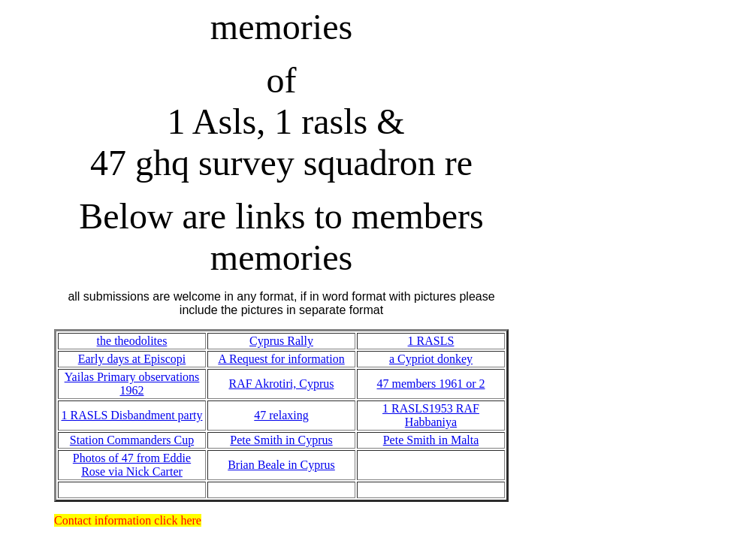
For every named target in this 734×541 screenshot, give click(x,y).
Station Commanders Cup (132, 440)
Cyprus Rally (281, 340)
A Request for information (281, 358)
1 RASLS (431, 340)
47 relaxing (281, 415)
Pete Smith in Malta (431, 440)
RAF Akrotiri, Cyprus (281, 383)
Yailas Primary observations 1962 (132, 383)
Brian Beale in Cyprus (281, 464)
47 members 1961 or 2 (431, 383)
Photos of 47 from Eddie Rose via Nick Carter (132, 465)
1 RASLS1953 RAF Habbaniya (430, 415)
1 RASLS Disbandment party (132, 415)
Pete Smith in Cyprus (281, 440)
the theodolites (132, 340)
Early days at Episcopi (132, 358)
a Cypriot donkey (431, 358)
